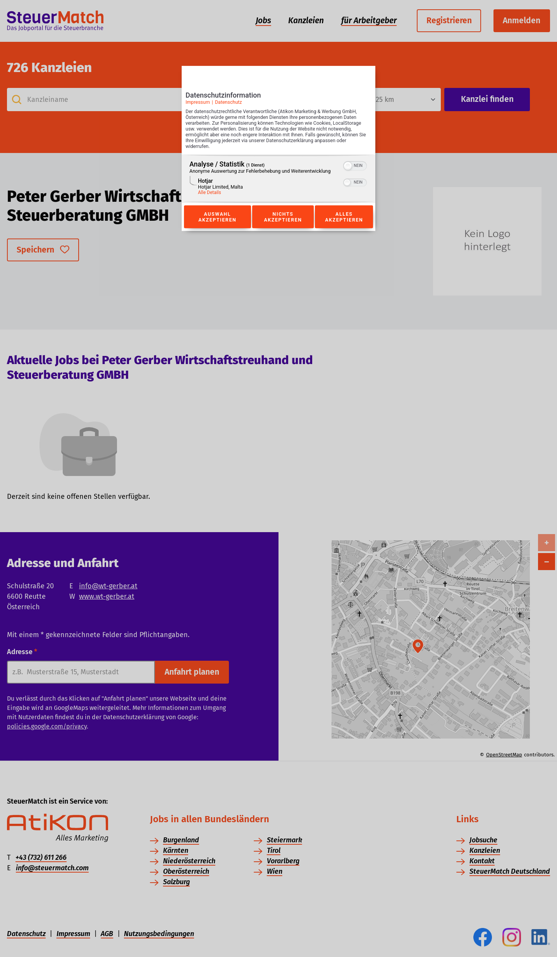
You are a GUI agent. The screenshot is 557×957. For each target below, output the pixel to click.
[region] (278, 179)
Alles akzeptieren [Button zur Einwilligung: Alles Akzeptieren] (344, 217)
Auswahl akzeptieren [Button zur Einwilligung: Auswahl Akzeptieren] (217, 217)
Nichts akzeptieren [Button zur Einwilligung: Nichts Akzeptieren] (283, 217)
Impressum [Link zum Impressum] (198, 102)
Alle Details (209, 193)
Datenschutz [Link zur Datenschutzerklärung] (228, 102)
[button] (348, 166)
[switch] (355, 165)
